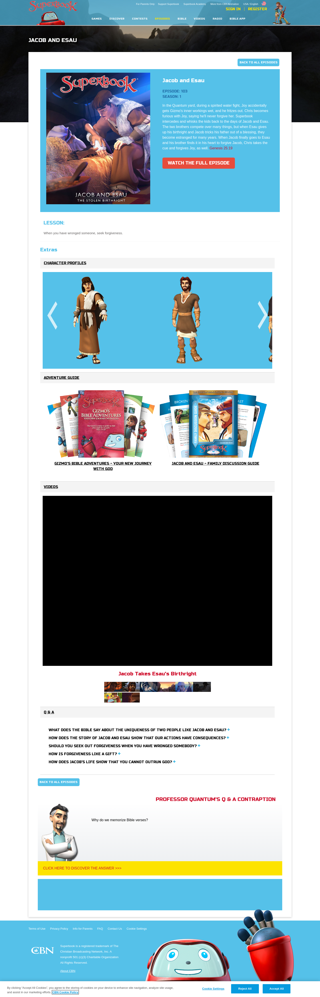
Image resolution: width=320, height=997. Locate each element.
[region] (160, 989)
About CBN (67, 971)
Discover (116, 19)
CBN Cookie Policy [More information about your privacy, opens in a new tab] (65, 992)
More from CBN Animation (224, 4)
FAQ (100, 928)
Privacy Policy (59, 928)
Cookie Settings (137, 928)
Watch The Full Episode (199, 163)
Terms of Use (37, 928)
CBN (43, 952)
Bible (182, 19)
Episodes (162, 19)
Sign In (233, 9)
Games (97, 19)
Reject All (245, 988)
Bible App (237, 19)
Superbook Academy (194, 4)
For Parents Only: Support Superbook (157, 4)
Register (257, 9)
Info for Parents (83, 928)
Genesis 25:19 (221, 148)
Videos (199, 19)
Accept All (277, 988)
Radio (217, 19)
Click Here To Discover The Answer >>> (82, 868)
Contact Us (115, 928)
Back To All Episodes (259, 62)
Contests (140, 19)
